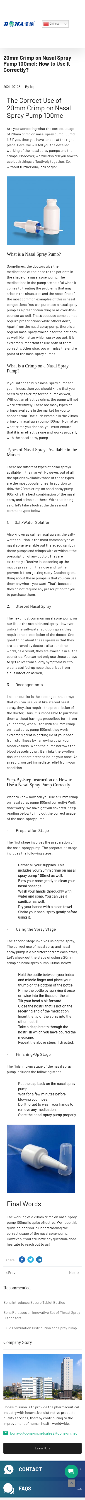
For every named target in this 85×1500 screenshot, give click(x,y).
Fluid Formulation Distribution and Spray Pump (40, 1328)
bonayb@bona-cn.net (27, 1433)
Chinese (51, 24)
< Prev (10, 1272)
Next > (74, 1272)
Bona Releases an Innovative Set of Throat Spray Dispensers (41, 1315)
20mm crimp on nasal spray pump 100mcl (43, 134)
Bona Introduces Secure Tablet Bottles (34, 1302)
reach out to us (37, 1244)
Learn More (42, 1448)
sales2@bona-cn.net (60, 1433)
